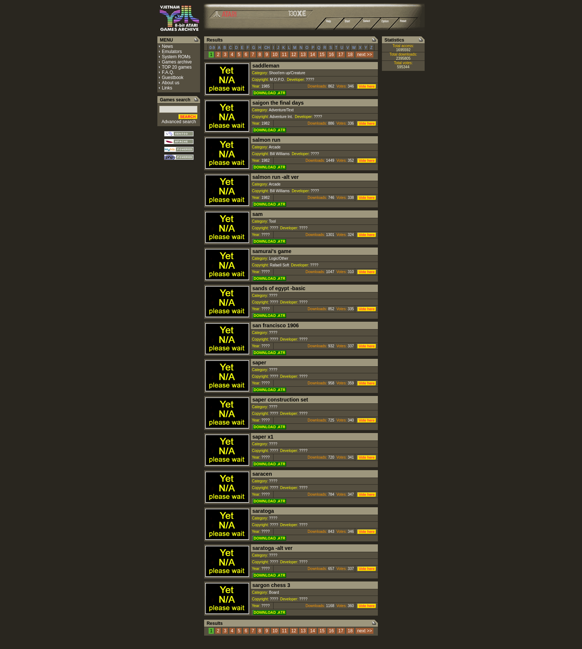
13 (303, 54)
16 (331, 54)
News (167, 46)
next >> (364, 54)
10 (274, 54)
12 (293, 54)
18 (350, 54)
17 (340, 54)
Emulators (172, 51)
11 (284, 54)
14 (312, 54)
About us (170, 82)
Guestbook (172, 77)
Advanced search (178, 121)
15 (322, 54)
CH (267, 48)
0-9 (212, 48)
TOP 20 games (177, 67)
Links (167, 88)
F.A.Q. (168, 72)
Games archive (177, 62)
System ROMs (176, 56)
